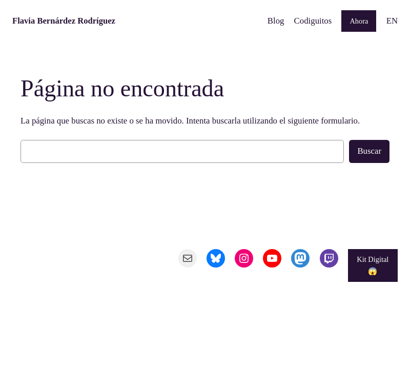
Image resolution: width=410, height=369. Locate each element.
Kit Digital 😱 (372, 265)
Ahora (359, 21)
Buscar (369, 151)
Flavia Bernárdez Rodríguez (63, 21)
